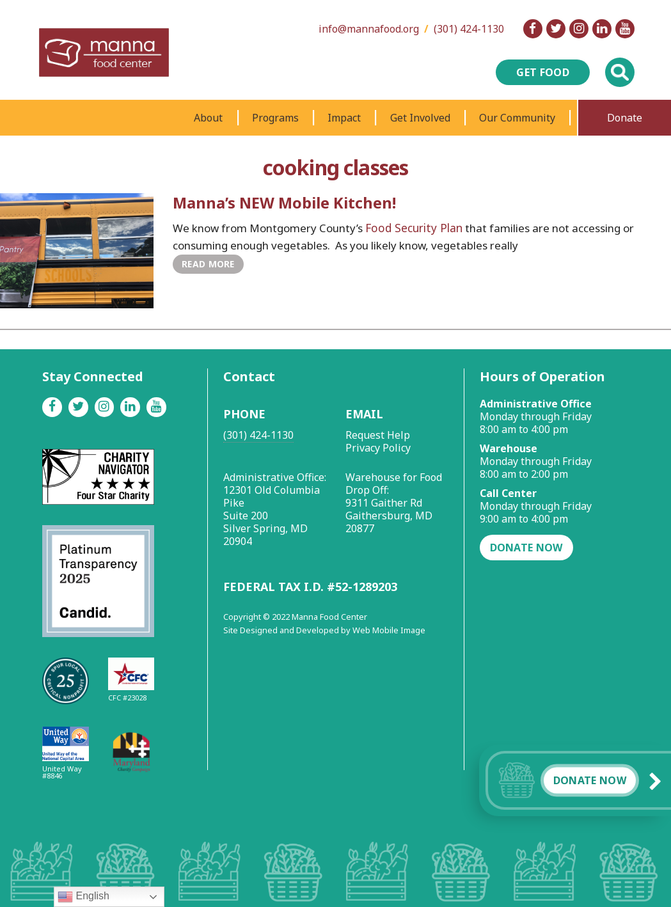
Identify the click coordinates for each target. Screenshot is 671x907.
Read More (207, 263)
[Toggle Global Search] (620, 72)
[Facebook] (532, 28)
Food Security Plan (411, 227)
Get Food (542, 72)
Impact (344, 118)
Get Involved (420, 118)
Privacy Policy (378, 448)
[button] (658, 780)
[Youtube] (625, 28)
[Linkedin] (602, 28)
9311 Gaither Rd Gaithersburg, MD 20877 (388, 515)
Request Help (377, 435)
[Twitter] (555, 28)
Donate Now (589, 780)
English (83, 896)
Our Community (517, 118)
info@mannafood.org (369, 29)
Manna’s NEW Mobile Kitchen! (285, 202)
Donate (624, 118)
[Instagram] (578, 28)
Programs (275, 118)
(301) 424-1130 (469, 29)
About (208, 118)
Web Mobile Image (388, 630)
